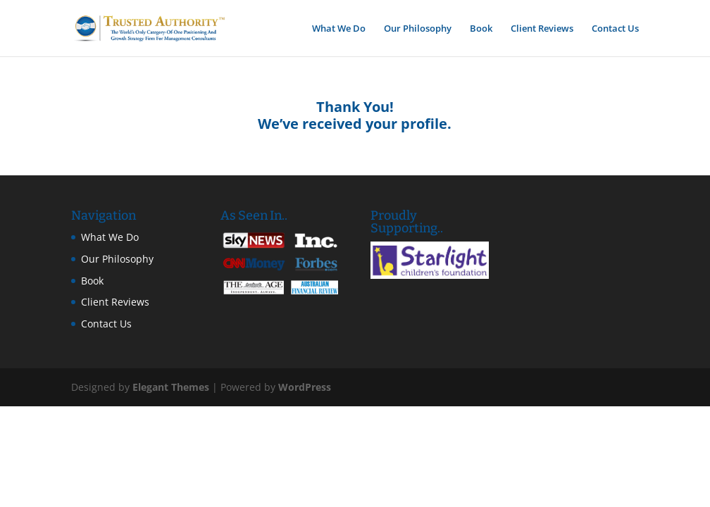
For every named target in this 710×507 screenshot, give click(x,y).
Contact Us (615, 29)
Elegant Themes (170, 387)
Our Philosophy (417, 29)
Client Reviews (542, 29)
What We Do (339, 29)
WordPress (304, 387)
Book (481, 29)
